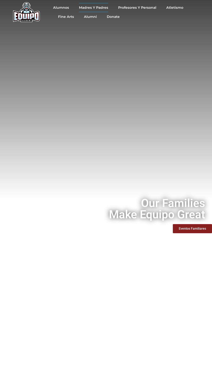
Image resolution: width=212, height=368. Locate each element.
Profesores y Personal (137, 8)
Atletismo (174, 8)
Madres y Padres (93, 8)
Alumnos (61, 8)
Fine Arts (66, 17)
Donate (113, 17)
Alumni (90, 17)
